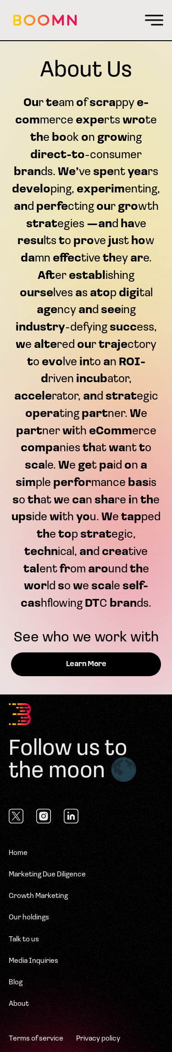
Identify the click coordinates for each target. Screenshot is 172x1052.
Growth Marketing (38, 896)
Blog (15, 982)
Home (18, 853)
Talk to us (24, 939)
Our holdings (29, 917)
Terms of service (36, 1038)
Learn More (86, 664)
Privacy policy (98, 1038)
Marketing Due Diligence (47, 874)
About (19, 1004)
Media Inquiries (33, 961)
